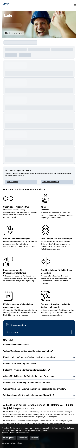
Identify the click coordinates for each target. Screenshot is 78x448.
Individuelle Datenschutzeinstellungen (12, 443)
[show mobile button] (75, 4)
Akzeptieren (22, 438)
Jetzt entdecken (12, 332)
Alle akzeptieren (8, 438)
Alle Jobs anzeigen (14, 33)
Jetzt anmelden (12, 182)
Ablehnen (34, 438)
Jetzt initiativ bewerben (50, 182)
